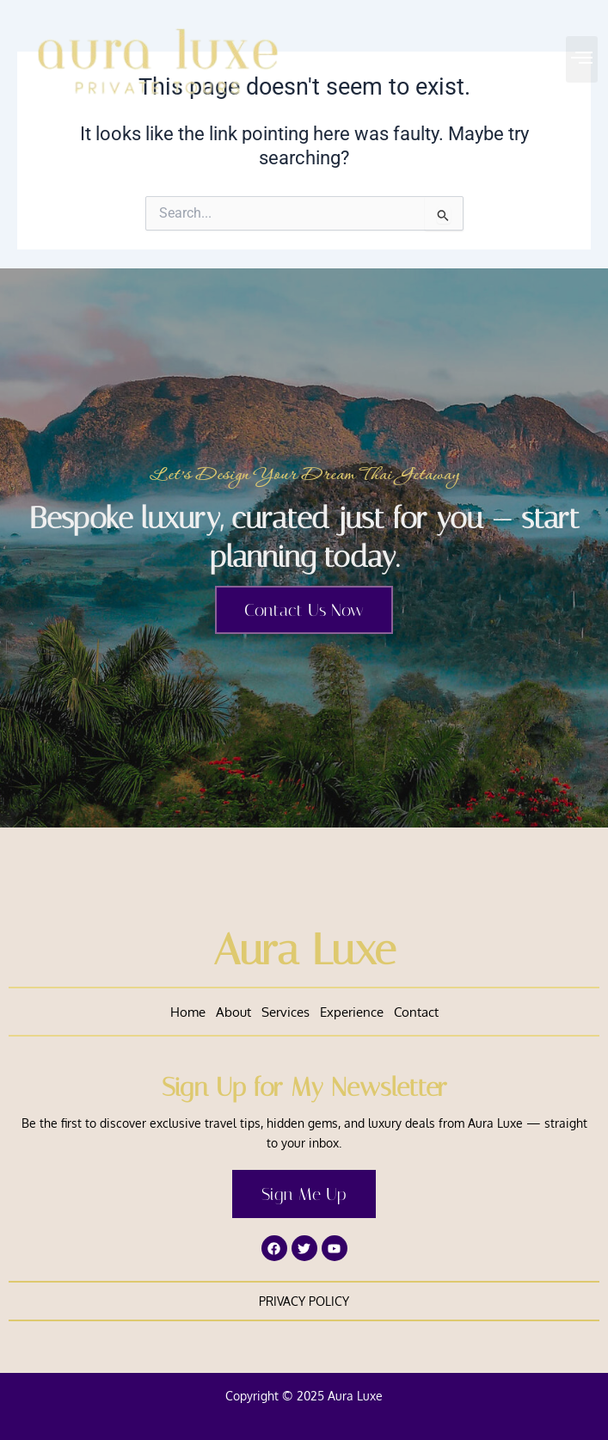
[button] (582, 59)
